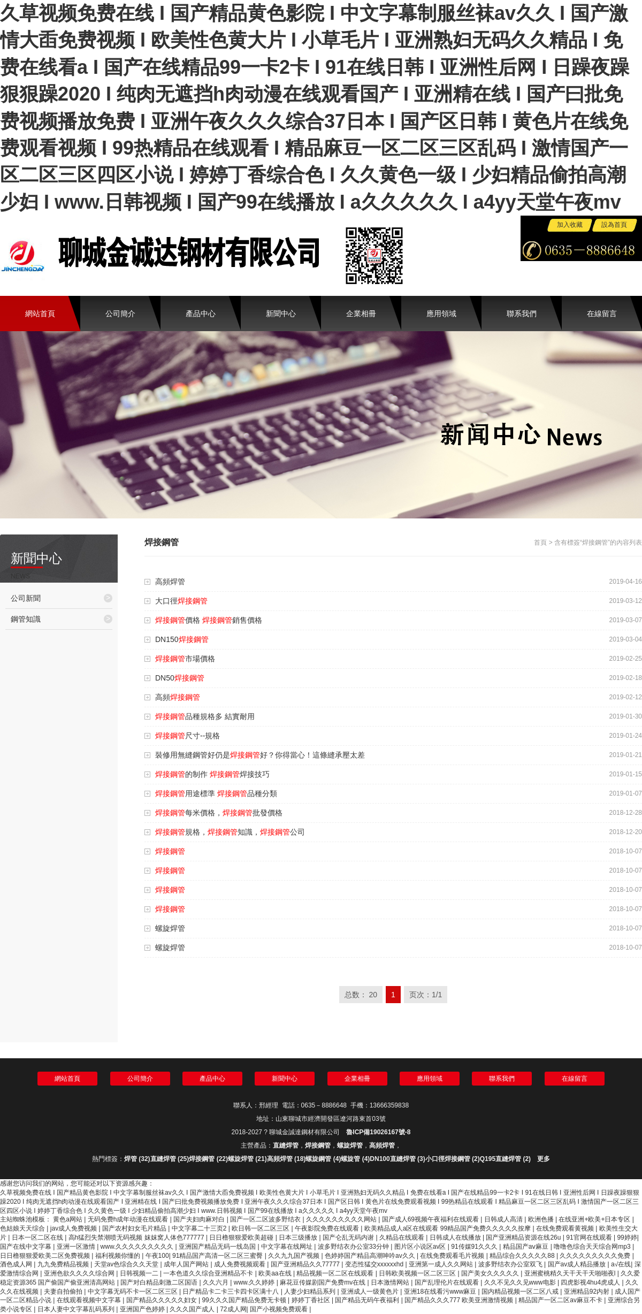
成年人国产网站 (187, 1264)
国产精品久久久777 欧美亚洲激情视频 (459, 1300)
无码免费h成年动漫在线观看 (129, 1219)
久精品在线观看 (402, 1237)
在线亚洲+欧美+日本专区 (595, 1219)
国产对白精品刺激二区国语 (159, 1282)
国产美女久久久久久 (491, 1273)
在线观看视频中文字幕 (90, 1300)
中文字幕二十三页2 (200, 1228)
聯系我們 (522, 313)
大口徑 (181, 601)
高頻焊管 (170, 581)
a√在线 (621, 1264)
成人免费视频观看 (240, 1264)
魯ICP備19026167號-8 (378, 1132)
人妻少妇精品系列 (310, 1291)
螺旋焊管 (170, 928)
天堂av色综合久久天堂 (127, 1264)
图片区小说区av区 (421, 1246)
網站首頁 (40, 313)
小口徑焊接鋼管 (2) (452, 1159)
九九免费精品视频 (63, 1264)
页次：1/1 (425, 994)
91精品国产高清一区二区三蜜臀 (218, 1255)
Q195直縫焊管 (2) (505, 1159)
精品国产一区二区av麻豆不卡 (561, 1300)
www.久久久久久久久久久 (138, 1246)
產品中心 (201, 313)
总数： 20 (361, 994)
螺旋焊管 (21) (247, 1159)
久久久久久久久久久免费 (596, 1255)
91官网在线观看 (590, 1237)
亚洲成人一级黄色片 (370, 1291)
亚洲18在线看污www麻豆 (441, 1291)
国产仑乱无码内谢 (349, 1237)
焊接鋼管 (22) (208, 1159)
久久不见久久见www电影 (520, 1282)
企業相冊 (361, 313)
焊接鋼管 (318, 1145)
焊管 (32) (137, 1159)
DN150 (182, 639)
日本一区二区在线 (38, 1237)
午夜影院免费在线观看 (328, 1228)
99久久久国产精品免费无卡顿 (245, 1300)
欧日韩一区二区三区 (261, 1228)
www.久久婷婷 (255, 1282)
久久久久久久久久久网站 (342, 1219)
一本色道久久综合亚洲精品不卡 (209, 1273)
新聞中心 (281, 313)
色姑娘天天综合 (23, 1228)
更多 (543, 1159)
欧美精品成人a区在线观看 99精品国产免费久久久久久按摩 (448, 1228)
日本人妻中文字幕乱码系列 (76, 1309)
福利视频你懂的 (118, 1255)
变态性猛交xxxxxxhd (375, 1264)
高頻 (177, 697)
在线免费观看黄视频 (565, 1228)
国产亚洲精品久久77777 (306, 1264)
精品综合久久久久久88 (523, 1255)
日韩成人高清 (504, 1219)
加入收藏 (570, 224)
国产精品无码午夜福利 (368, 1300)
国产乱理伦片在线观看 (447, 1282)
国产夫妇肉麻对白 (199, 1219)
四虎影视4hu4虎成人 (591, 1282)
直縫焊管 (286, 1145)
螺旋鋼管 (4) (323, 1159)
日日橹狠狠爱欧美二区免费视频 (45, 1255)
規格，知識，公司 (230, 832)
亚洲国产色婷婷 (143, 1309)
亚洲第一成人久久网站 (442, 1264)
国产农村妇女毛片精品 (135, 1228)
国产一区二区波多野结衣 (266, 1219)
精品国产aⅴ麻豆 (527, 1246)
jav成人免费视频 (74, 1228)
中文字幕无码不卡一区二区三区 (133, 1291)
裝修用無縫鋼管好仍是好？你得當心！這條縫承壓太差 (260, 755)
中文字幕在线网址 (287, 1246)
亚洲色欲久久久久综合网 (80, 1273)
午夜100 (157, 1255)
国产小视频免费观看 (279, 1309)
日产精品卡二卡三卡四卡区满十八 (231, 1291)
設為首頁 (614, 224)
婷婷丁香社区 (312, 1300)
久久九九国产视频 (294, 1255)
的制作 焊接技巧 (212, 774)
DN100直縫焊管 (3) (397, 1159)
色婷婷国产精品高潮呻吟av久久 (371, 1255)
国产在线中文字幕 (26, 1246)
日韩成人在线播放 (456, 1237)
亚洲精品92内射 (588, 1291)
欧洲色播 (541, 1219)
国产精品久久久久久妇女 (162, 1300)
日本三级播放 (299, 1237)
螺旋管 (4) (355, 1159)
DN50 (179, 678)
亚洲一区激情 (77, 1246)
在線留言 (602, 313)
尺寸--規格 (187, 735)
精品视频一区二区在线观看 (335, 1273)
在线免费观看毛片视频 (453, 1255)
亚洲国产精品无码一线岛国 (218, 1246)
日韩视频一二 (140, 1273)
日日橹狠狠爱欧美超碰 (242, 1237)
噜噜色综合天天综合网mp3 (593, 1246)
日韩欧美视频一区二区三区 (418, 1273)
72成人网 (233, 1309)
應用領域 (441, 313)
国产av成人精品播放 (578, 1264)
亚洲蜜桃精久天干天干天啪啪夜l (570, 1273)
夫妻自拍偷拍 (64, 1291)
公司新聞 (61, 597)
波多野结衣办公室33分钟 (354, 1246)
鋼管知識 (61, 618)
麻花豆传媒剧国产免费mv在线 (323, 1282)
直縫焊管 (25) (169, 1159)
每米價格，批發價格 (218, 812)
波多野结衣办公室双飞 (511, 1264)
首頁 (540, 542)
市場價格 (185, 658)
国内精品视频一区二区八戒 (521, 1291)
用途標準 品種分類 (216, 793)
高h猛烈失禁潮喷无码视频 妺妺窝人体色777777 (137, 1237)
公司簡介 (120, 313)
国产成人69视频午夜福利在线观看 (431, 1219)
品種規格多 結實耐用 (205, 716)
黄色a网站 (68, 1219)
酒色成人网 (17, 1264)
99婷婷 (627, 1237)
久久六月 (216, 1282)
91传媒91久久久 (475, 1246)
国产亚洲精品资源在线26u (524, 1237)
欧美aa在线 (275, 1273)
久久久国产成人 (193, 1309)
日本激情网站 (391, 1282)
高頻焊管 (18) (286, 1159)
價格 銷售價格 (208, 620)
